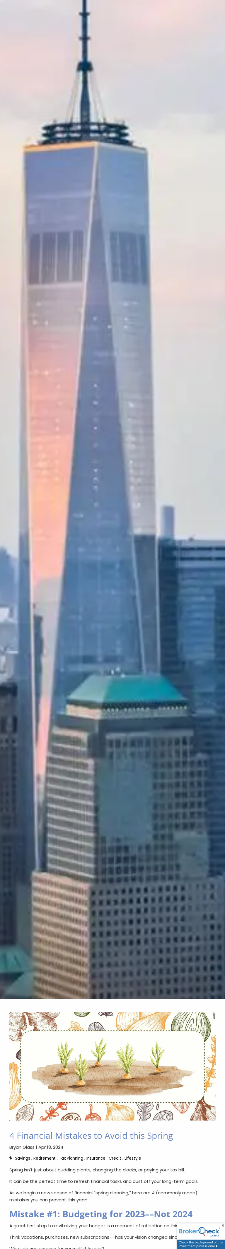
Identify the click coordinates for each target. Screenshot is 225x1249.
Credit (115, 1158)
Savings (22, 1158)
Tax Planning (71, 1158)
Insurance (95, 1158)
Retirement (44, 1158)
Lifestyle (133, 1158)
